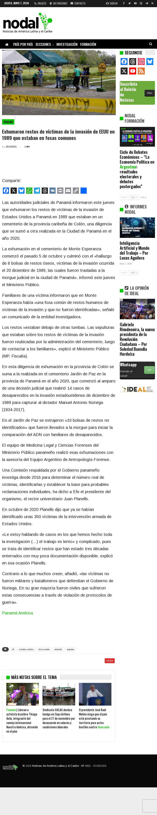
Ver (149, 370)
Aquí (149, 93)
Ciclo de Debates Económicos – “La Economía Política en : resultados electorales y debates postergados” (137, 169)
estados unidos (26, 649)
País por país (23, 44)
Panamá (8, 122)
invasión (58, 649)
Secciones (43, 44)
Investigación (66, 44)
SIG (134, 197)
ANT (124, 197)
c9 (13, 649)
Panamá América (17, 613)
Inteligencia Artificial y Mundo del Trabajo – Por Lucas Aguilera (134, 250)
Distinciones (58, 3)
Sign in (111, 3)
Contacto (78, 3)
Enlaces (40, 3)
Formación (88, 44)
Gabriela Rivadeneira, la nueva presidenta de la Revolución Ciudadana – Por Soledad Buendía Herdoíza (137, 339)
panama (70, 649)
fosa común (44, 649)
